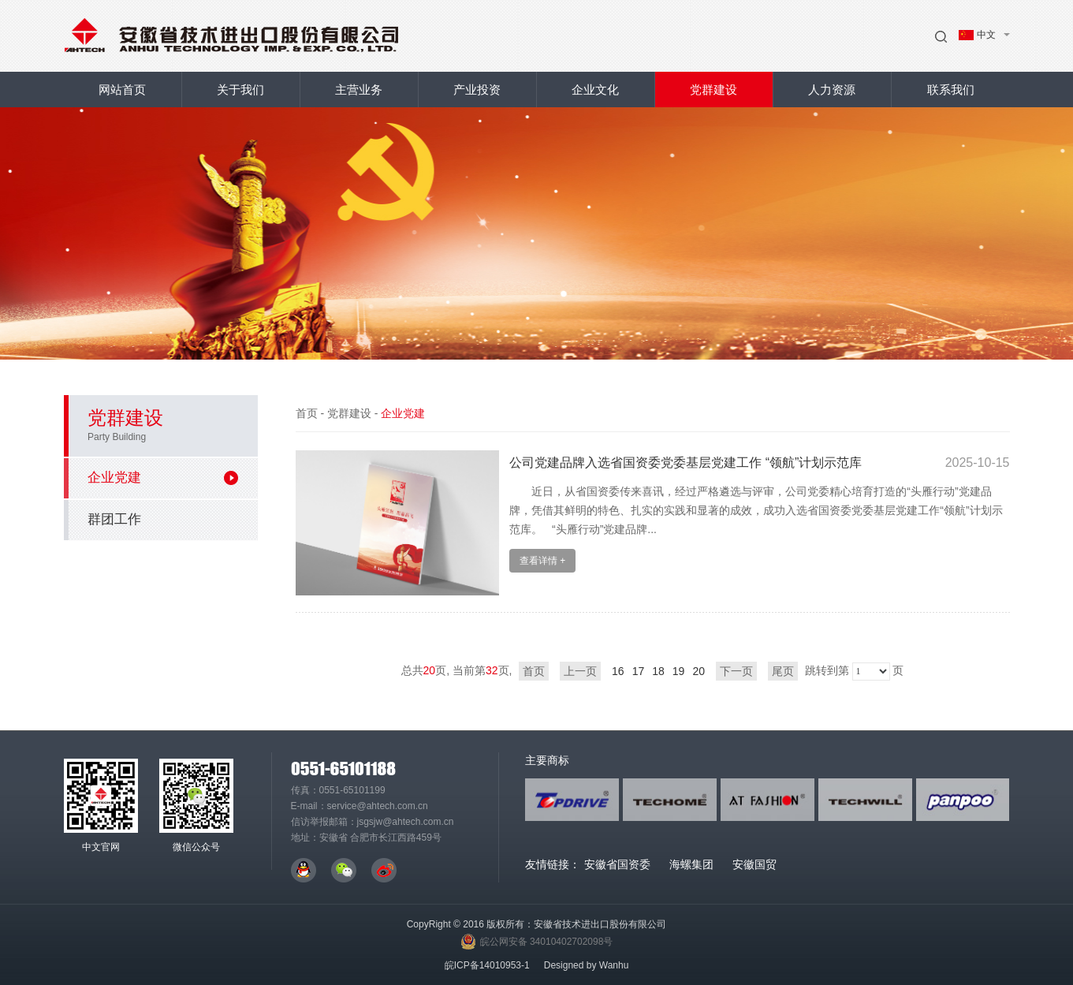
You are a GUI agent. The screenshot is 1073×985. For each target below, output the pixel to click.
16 (618, 671)
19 (678, 671)
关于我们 (240, 89)
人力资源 (831, 89)
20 (698, 671)
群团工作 (114, 519)
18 (658, 671)
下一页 (736, 671)
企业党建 (163, 477)
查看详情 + (542, 560)
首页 (307, 413)
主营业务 (358, 89)
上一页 (580, 671)
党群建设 (713, 89)
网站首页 (122, 89)
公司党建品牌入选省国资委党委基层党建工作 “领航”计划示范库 (685, 462)
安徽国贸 (754, 864)
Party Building (117, 436)
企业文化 (595, 89)
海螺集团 (691, 864)
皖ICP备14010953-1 (487, 965)
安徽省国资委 (617, 864)
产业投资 (477, 89)
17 (638, 671)
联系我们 (950, 89)
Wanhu (614, 965)
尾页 (783, 671)
